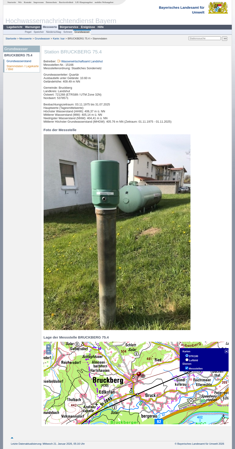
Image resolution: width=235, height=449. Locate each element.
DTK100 (193, 356)
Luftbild (193, 360)
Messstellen (196, 368)
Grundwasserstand (19, 61)
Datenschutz (51, 2)
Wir (20, 2)
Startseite (12, 2)
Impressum (39, 2)
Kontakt (27, 2)
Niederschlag (53, 31)
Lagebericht (14, 27)
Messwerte (50, 27)
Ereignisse (88, 27)
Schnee (67, 31)
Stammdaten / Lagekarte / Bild (23, 67)
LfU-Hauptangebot (83, 2)
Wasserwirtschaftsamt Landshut (82, 61)
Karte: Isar (59, 38)
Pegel (28, 31)
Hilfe (101, 27)
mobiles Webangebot (104, 2)
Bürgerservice (69, 27)
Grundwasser (82, 31)
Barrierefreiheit (66, 2)
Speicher (39, 31)
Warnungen (32, 27)
